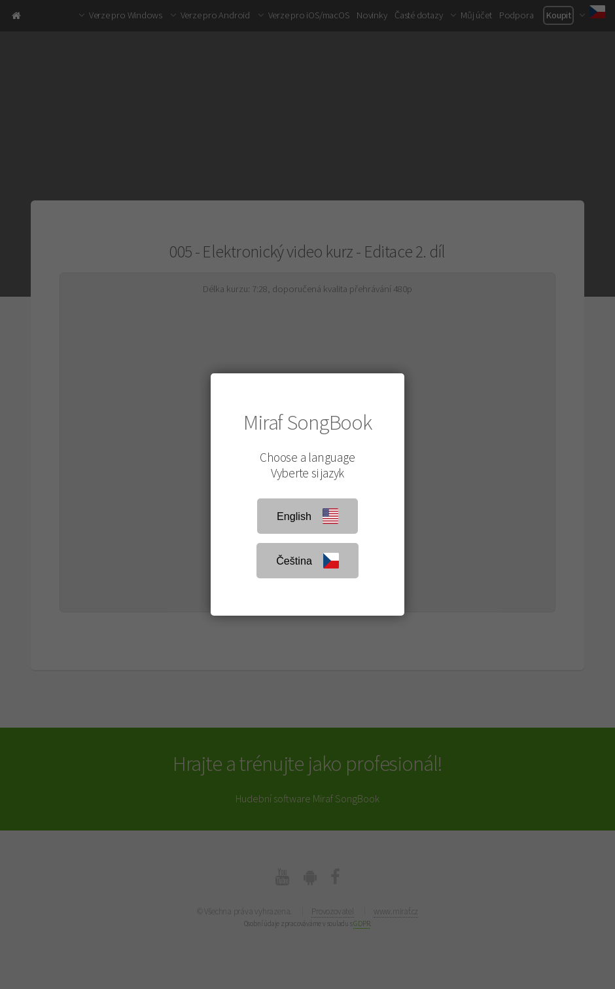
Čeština (307, 561)
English (307, 516)
